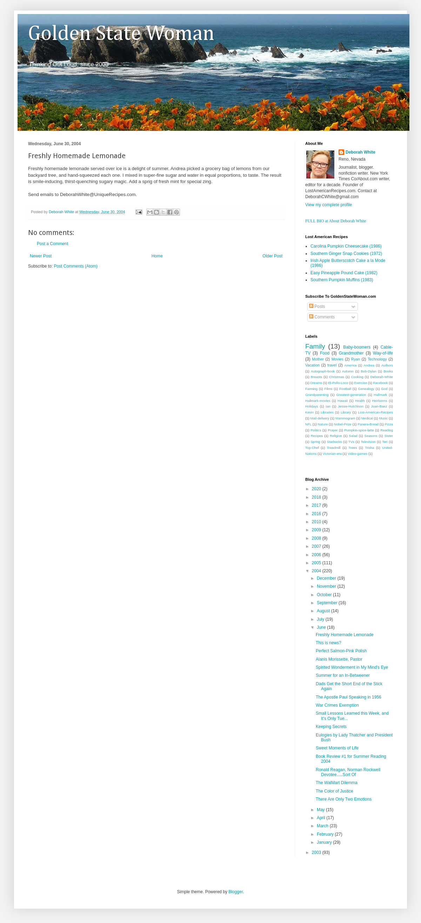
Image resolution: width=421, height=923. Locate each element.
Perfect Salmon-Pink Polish (341, 650)
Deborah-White (381, 377)
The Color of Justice (334, 791)
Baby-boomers (356, 347)
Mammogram (345, 418)
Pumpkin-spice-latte (359, 430)
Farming (311, 389)
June (322, 627)
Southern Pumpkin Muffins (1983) (341, 279)
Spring (315, 442)
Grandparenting (317, 395)
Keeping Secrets (331, 726)
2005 (317, 562)
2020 (317, 488)
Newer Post (41, 256)
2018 (317, 497)
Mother (318, 359)
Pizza (389, 424)
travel (331, 365)
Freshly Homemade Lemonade (345, 634)
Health (360, 401)
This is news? (328, 642)
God (384, 389)
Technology (377, 359)
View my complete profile (328, 204)
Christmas (336, 377)
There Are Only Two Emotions (344, 799)
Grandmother (351, 353)
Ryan (355, 359)
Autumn (348, 371)
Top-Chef (312, 448)
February (326, 834)
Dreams (316, 383)
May (321, 809)
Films (329, 389)
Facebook (380, 383)
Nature (323, 424)
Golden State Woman (121, 34)
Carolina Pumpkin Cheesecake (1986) (346, 246)
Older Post (272, 256)
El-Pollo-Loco (338, 383)
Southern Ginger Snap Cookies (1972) (346, 253)
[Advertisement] (110, 290)
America (350, 365)
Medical (367, 418)
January (325, 842)
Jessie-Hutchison (350, 406)
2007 (317, 546)
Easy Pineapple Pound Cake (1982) (343, 272)
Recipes (317, 436)
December (327, 578)
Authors (387, 365)
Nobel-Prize (343, 424)
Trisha (369, 448)
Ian (328, 406)
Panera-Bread (368, 424)
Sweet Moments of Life (337, 748)
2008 (317, 538)
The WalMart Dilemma (336, 782)
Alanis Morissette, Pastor (339, 659)
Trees (352, 448)
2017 (317, 505)
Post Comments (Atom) (76, 266)
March (323, 825)
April (321, 817)
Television (368, 442)
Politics (315, 430)
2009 (317, 529)
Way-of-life (383, 353)
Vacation (312, 365)
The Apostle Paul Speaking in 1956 (348, 697)
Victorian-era (332, 454)
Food (324, 353)
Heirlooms (379, 401)
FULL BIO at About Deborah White (335, 220)
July (321, 619)
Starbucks (334, 442)
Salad (353, 436)
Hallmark (380, 395)
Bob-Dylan (368, 371)
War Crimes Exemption (337, 705)
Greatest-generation (351, 395)
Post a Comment (52, 243)
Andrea (368, 365)
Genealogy (366, 389)
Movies (337, 359)
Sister (388, 436)
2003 (317, 852)
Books (388, 371)
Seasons (371, 436)
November (327, 586)
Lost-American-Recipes (375, 412)
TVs (351, 442)
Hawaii (343, 401)
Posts (317, 306)
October (325, 594)
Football (345, 389)
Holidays (311, 406)
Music (383, 418)
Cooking (357, 377)
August (324, 610)
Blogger (235, 891)
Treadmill (334, 448)
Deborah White (360, 152)
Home (157, 256)
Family (315, 346)
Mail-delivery (319, 418)
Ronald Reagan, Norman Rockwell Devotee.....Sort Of (348, 772)
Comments (322, 317)
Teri (384, 442)
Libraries (327, 412)
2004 (317, 570)
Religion (336, 436)
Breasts (316, 377)
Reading (386, 430)
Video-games (357, 454)
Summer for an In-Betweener (343, 675)
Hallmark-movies (317, 401)
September (328, 602)
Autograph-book (323, 371)
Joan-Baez (379, 406)
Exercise (360, 383)
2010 (317, 521)
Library (346, 412)
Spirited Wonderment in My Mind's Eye (352, 667)
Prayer (333, 430)
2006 (317, 554)
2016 (317, 513)
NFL (308, 424)
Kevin (309, 412)
